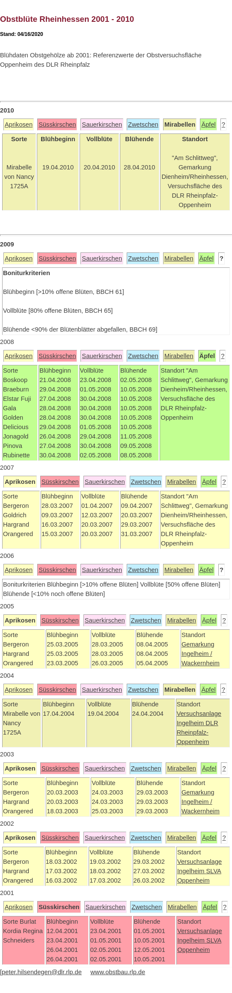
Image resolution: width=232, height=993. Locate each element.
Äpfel (208, 124)
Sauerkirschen (102, 124)
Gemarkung (197, 644)
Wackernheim (200, 663)
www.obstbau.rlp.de (117, 972)
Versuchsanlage (199, 713)
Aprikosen (19, 124)
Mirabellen (178, 258)
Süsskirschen (57, 124)
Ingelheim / (196, 653)
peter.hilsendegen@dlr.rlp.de (42, 972)
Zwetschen (143, 124)
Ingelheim (191, 723)
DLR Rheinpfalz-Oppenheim (197, 732)
